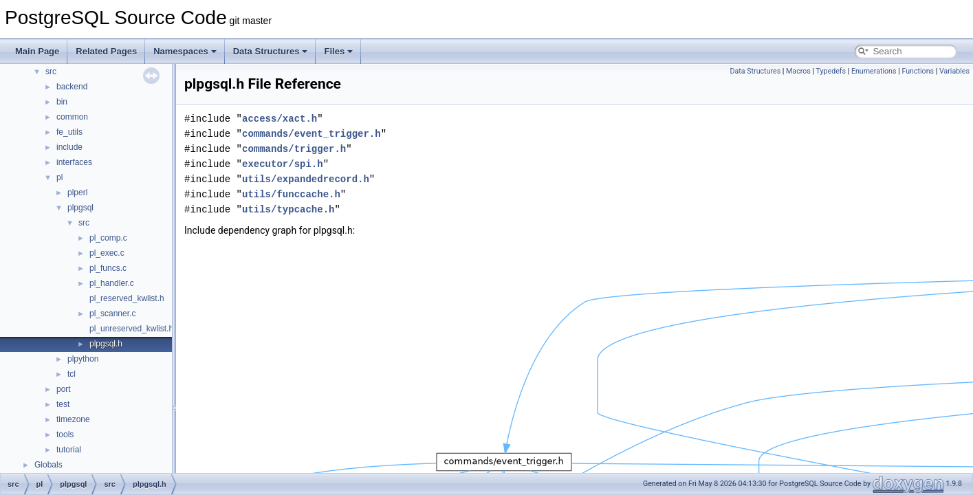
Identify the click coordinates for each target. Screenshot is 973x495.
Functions (917, 71)
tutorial (68, 449)
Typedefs (831, 71)
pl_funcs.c (108, 268)
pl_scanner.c (112, 313)
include (69, 147)
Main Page (37, 51)
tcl (71, 374)
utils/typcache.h (288, 209)
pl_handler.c (111, 283)
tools (65, 434)
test (62, 404)
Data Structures (270, 51)
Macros (798, 71)
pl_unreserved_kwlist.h (131, 328)
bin (61, 102)
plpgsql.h (105, 344)
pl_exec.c (106, 253)
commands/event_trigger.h (311, 133)
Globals (48, 465)
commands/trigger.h (294, 148)
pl (59, 177)
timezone (73, 419)
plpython (82, 359)
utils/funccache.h (291, 194)
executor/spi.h (282, 163)
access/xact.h (279, 118)
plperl (77, 192)
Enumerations (874, 71)
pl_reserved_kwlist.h (126, 298)
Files (338, 51)
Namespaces (185, 51)
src (50, 71)
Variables (954, 71)
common (72, 117)
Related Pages (106, 51)
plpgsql (80, 207)
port (63, 389)
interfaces (74, 162)
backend (71, 86)
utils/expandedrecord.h (305, 179)
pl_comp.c (108, 238)
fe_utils (69, 132)
